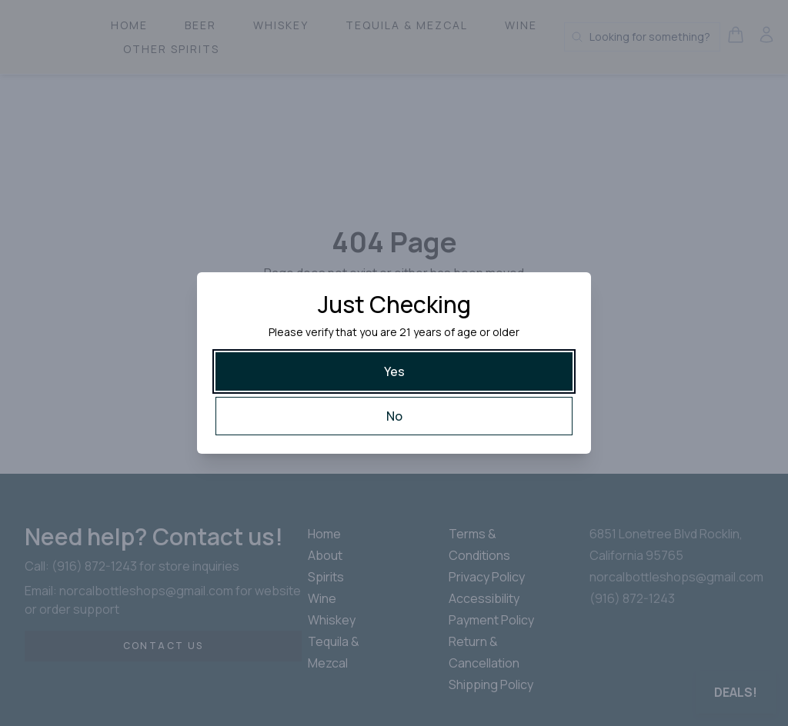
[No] (394, 416)
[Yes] (394, 371)
